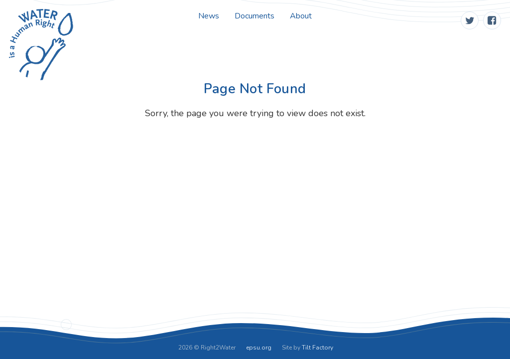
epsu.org (258, 348)
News (208, 15)
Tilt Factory (317, 348)
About (301, 15)
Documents (254, 15)
